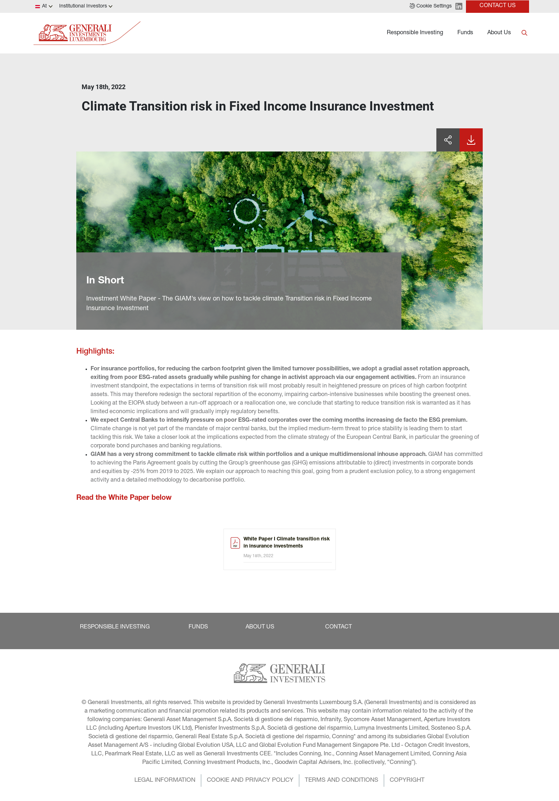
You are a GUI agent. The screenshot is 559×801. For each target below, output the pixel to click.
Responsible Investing (415, 33)
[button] (430, 6)
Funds (465, 33)
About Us (499, 33)
